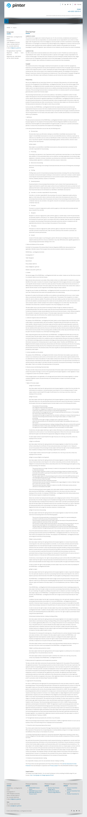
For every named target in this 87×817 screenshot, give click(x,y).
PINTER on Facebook (63, 4)
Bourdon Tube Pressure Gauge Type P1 (53, 788)
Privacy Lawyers (54, 765)
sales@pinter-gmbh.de (15, 806)
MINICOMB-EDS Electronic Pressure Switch (35, 793)
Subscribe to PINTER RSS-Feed (70, 4)
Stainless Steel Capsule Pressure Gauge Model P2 (54, 791)
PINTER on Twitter (68, 4)
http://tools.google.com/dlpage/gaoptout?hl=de (42, 775)
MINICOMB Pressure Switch (35, 791)
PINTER (8, 27)
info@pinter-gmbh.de (15, 48)
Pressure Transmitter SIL (73, 794)
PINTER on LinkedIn (65, 4)
